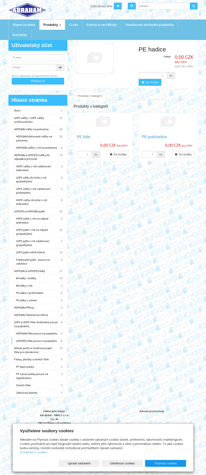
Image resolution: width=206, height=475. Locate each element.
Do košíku (150, 82)
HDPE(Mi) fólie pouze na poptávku (39, 333)
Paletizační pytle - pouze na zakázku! (39, 262)
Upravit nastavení (105, 463)
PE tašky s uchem (39, 300)
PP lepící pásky (39, 367)
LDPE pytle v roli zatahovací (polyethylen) (39, 243)
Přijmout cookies (171, 463)
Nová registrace (21, 76)
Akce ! (38, 110)
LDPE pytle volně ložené (39, 252)
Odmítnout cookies (137, 463)
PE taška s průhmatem (39, 293)
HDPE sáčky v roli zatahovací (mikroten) (39, 168)
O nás (73, 24)
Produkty (52, 24)
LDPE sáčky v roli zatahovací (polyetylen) (39, 191)
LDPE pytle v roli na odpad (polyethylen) (39, 232)
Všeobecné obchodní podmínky (149, 24)
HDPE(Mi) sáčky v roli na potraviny (39, 148)
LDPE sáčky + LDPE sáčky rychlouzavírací (38, 120)
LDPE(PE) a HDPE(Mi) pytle (38, 211)
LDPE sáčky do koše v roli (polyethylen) (39, 179)
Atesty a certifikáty (101, 24)
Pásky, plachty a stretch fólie (38, 359)
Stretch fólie (39, 385)
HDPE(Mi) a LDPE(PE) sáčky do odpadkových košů (38, 157)
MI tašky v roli (39, 286)
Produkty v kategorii (90, 96)
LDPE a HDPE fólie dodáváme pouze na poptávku (38, 324)
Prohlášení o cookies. (34, 452)
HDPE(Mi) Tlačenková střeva (38, 315)
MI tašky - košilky (39, 278)
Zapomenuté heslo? (46, 76)
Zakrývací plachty (39, 393)
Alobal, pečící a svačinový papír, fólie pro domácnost (38, 350)
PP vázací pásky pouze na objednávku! (39, 376)
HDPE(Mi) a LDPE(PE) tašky (38, 271)
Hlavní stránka (24, 24)
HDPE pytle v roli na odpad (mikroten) (39, 220)
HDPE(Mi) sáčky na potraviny (38, 129)
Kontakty (19, 35)
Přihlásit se (38, 81)
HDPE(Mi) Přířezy (38, 308)
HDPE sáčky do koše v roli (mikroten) (39, 202)
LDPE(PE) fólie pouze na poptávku (39, 341)
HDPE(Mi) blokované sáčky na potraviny (39, 138)
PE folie (83, 137)
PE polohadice (154, 137)
